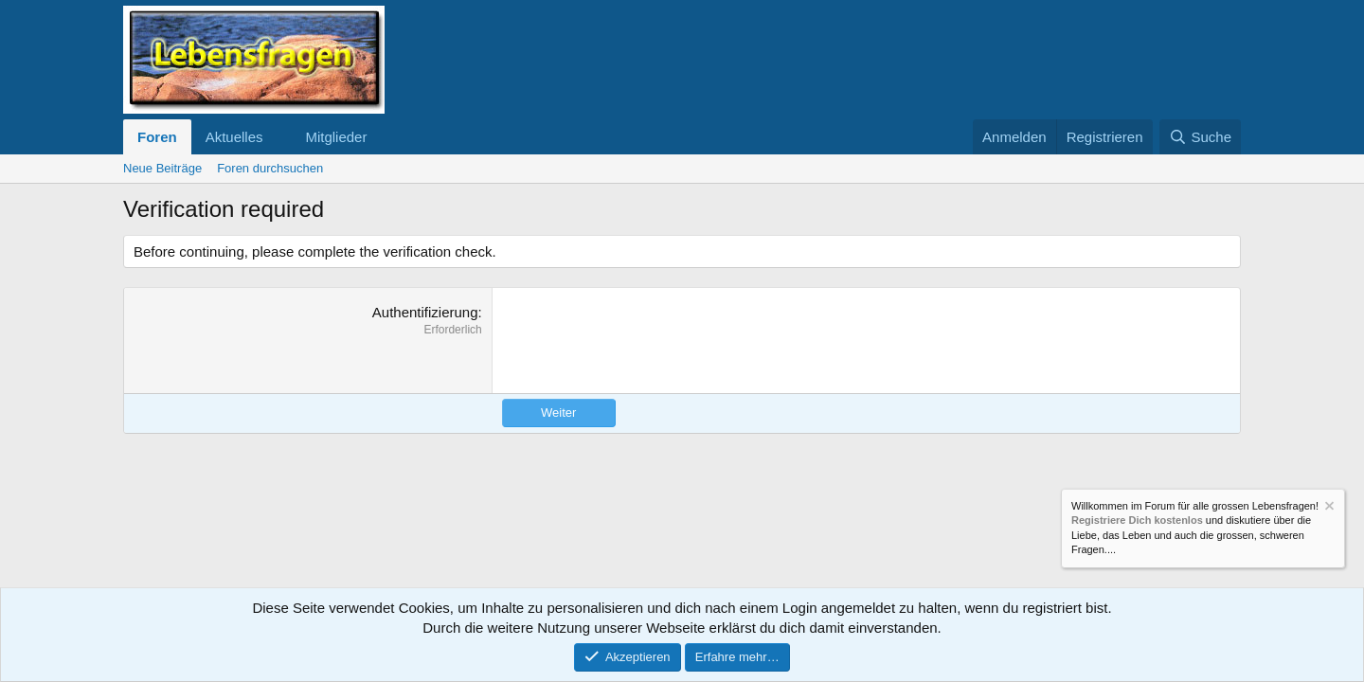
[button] (277, 136)
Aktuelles (234, 137)
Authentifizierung (425, 312)
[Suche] (1200, 136)
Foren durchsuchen (270, 168)
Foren (157, 137)
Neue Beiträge (162, 168)
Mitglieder (336, 137)
